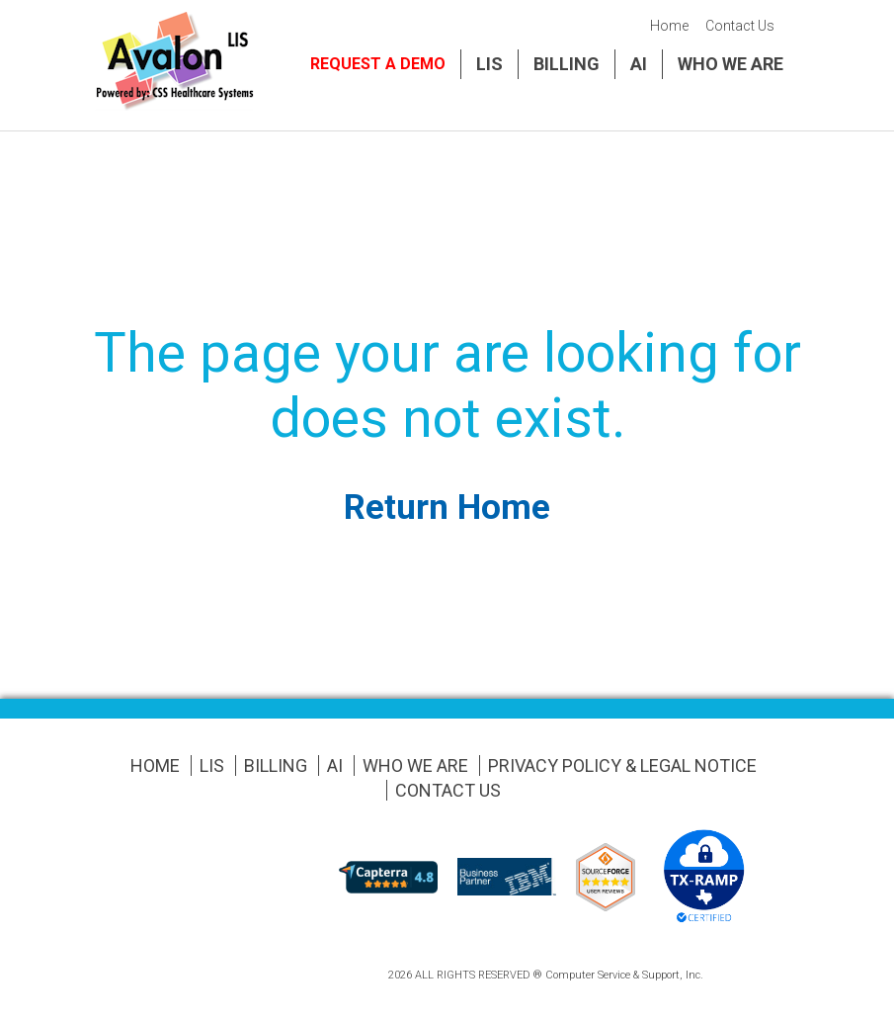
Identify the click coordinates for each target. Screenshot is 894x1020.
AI (638, 63)
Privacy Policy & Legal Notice (622, 765)
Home (669, 26)
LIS (489, 63)
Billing (566, 63)
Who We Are (730, 63)
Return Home (447, 507)
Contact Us (739, 26)
